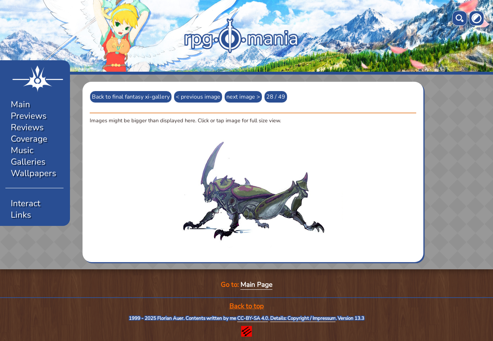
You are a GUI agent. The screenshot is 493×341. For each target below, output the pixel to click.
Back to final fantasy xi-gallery (131, 97)
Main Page (256, 284)
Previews (29, 116)
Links (21, 215)
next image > (243, 97)
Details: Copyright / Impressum (302, 318)
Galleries (28, 161)
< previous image (198, 97)
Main (20, 104)
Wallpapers (33, 173)
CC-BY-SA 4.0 (252, 318)
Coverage (29, 139)
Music (22, 150)
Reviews (27, 127)
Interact (25, 203)
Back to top (246, 306)
